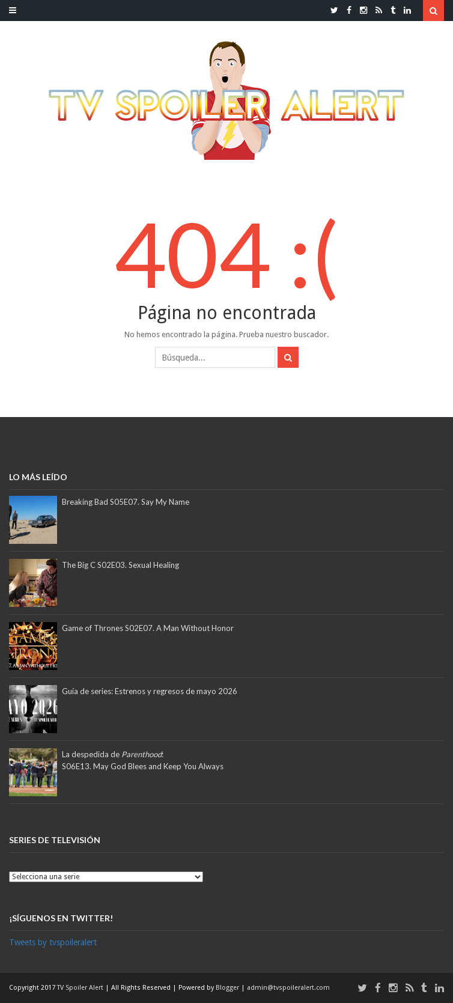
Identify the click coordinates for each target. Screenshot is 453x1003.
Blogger (228, 988)
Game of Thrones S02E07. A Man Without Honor (148, 628)
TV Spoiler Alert (81, 988)
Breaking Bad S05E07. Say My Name (125, 502)
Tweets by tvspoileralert (53, 942)
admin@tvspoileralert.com (288, 988)
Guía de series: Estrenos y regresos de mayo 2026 (149, 691)
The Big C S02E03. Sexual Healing (120, 565)
